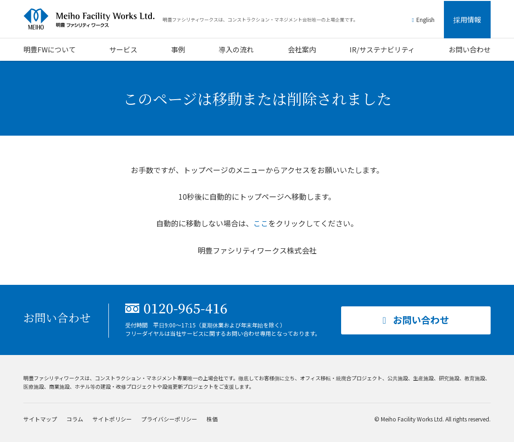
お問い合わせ (470, 49)
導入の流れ (236, 49)
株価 (212, 419)
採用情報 (467, 19)
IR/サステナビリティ (382, 49)
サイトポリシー (112, 419)
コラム (74, 419)
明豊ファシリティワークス (93, 19)
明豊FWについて (49, 49)
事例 (178, 49)
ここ (260, 223)
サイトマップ (40, 419)
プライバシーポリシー (169, 419)
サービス (123, 49)
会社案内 (302, 49)
